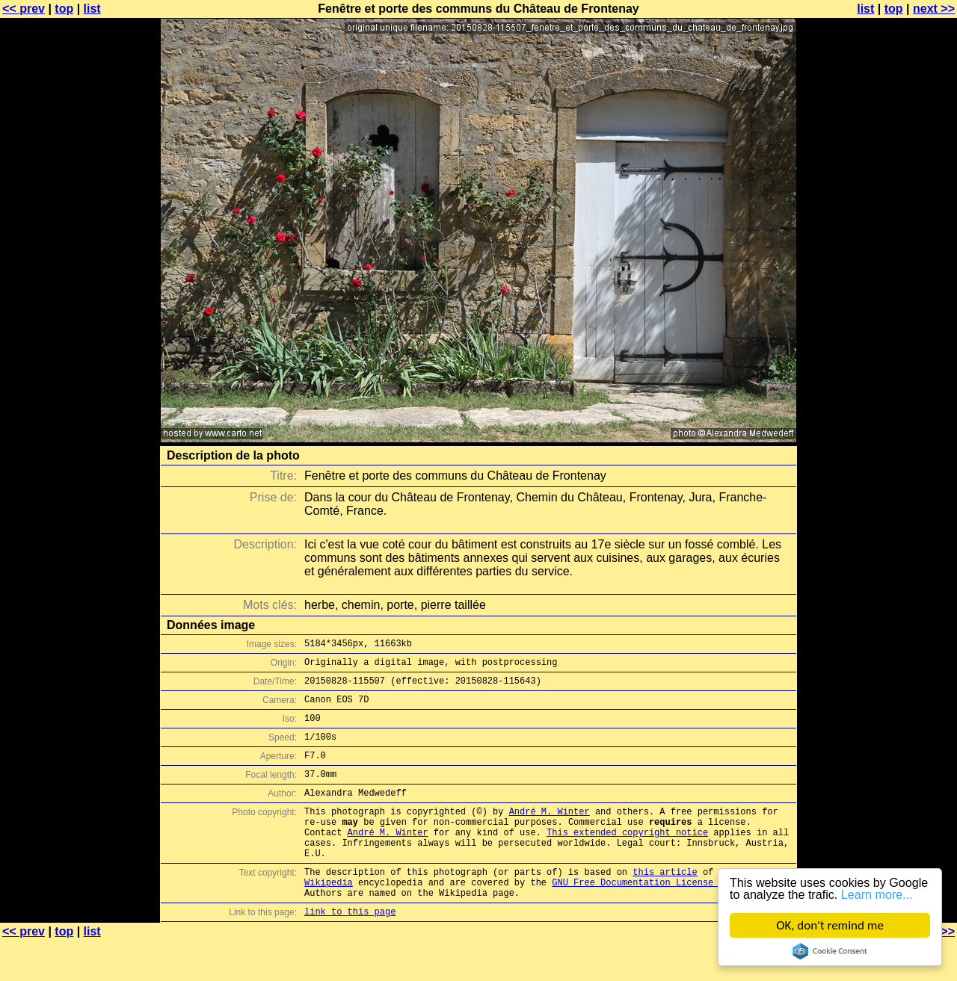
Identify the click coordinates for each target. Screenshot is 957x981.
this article (665, 905)
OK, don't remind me (830, 925)
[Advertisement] (896, 370)
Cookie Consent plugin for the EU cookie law (830, 951)
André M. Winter (549, 833)
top (64, 8)
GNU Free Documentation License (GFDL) (651, 918)
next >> (934, 8)
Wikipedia (328, 918)
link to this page (350, 951)
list (92, 8)
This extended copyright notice (627, 858)
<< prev (23, 8)
